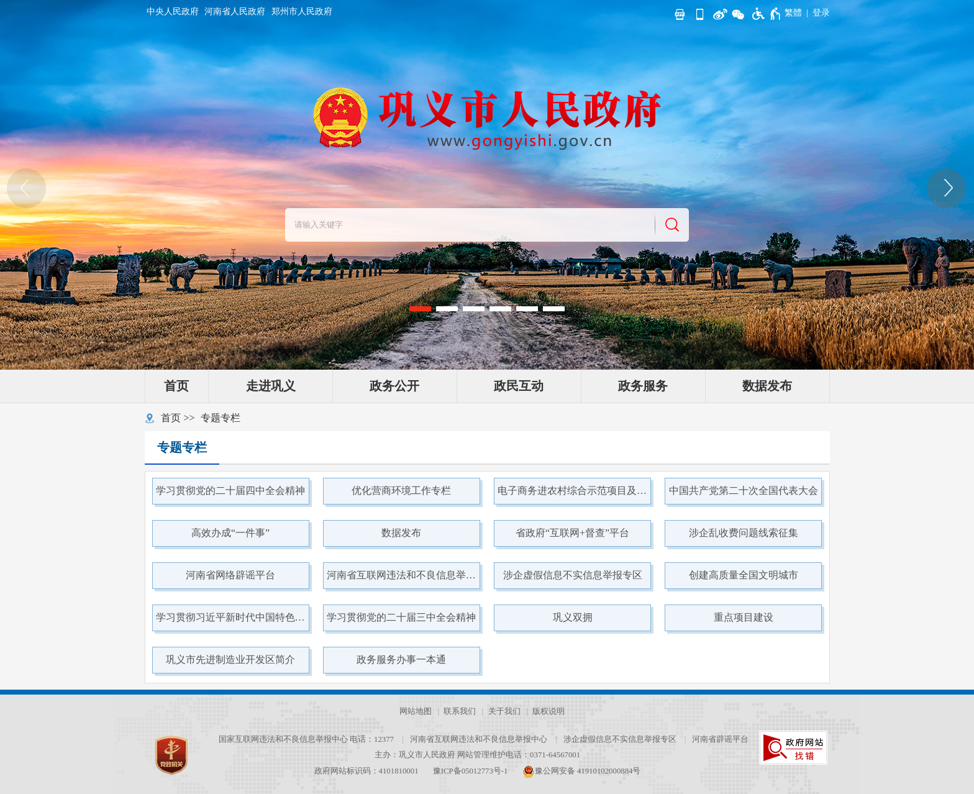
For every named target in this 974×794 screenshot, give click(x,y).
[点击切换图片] (947, 188)
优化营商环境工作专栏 (401, 490)
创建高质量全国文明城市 (743, 575)
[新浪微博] (719, 12)
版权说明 (548, 711)
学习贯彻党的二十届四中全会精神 (230, 490)
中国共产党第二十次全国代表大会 (743, 490)
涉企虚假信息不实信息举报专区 (572, 575)
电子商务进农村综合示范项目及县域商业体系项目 (574, 490)
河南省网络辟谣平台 (230, 575)
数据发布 (767, 386)
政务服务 (643, 386)
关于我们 (504, 711)
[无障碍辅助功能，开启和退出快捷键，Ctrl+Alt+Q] (767, 13)
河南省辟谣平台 (720, 739)
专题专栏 (220, 418)
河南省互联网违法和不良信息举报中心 (403, 575)
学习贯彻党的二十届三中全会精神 (401, 617)
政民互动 (519, 386)
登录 (821, 12)
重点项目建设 (743, 617)
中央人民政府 (173, 11)
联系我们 (460, 711)
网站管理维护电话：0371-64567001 (518, 755)
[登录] (821, 12)
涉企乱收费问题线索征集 (743, 532)
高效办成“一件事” (230, 532)
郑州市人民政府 (301, 11)
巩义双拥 (573, 617)
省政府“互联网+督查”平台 (572, 532)
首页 (176, 386)
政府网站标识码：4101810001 (366, 771)
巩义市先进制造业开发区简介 (230, 659)
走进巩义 (271, 386)
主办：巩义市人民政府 (415, 755)
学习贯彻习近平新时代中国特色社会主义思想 (232, 617)
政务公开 (394, 386)
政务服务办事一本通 (401, 659)
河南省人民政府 (234, 11)
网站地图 (415, 711)
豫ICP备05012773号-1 (470, 771)
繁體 (793, 12)
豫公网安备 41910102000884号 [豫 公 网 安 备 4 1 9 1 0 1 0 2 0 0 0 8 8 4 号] (581, 771)
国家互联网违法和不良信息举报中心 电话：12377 (306, 739)
